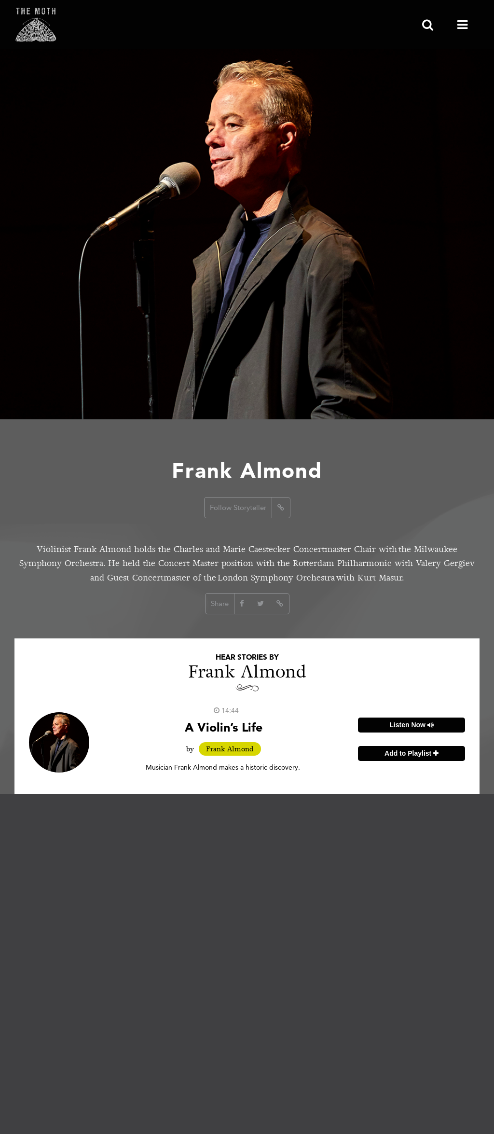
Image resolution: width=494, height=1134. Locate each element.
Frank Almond (230, 749)
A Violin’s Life (223, 726)
